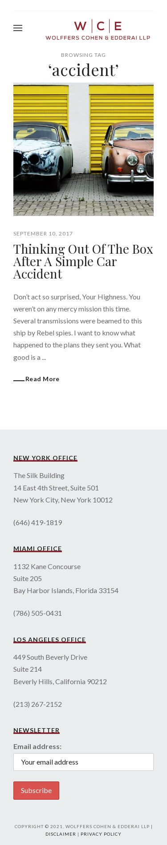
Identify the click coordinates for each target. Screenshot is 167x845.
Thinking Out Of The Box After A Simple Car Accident (83, 261)
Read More (42, 379)
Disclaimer (60, 834)
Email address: (37, 746)
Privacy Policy (101, 834)
